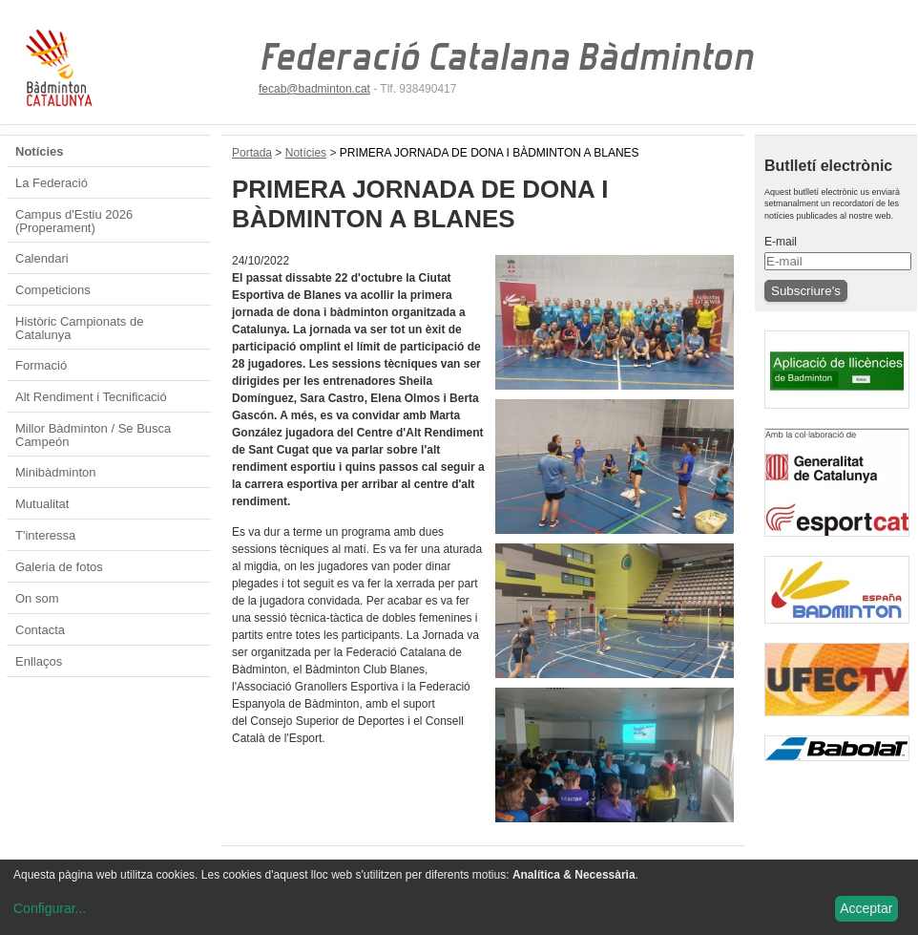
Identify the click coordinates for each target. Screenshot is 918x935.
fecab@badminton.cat (314, 89)
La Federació (51, 183)
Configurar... (49, 908)
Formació (41, 365)
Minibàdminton (55, 472)
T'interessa (45, 535)
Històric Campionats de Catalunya (79, 328)
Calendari (42, 258)
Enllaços (38, 661)
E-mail (780, 241)
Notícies (39, 151)
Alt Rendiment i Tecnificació (91, 397)
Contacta (40, 630)
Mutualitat (42, 504)
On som (37, 598)
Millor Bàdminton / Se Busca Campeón (93, 435)
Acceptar (866, 908)
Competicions (53, 290)
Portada (252, 152)
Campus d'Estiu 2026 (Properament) (74, 221)
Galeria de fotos (59, 567)
